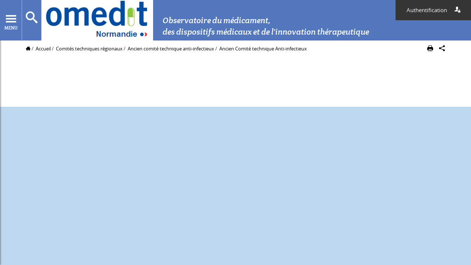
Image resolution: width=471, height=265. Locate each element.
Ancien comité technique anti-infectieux (171, 48)
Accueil (43, 48)
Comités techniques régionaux (89, 48)
